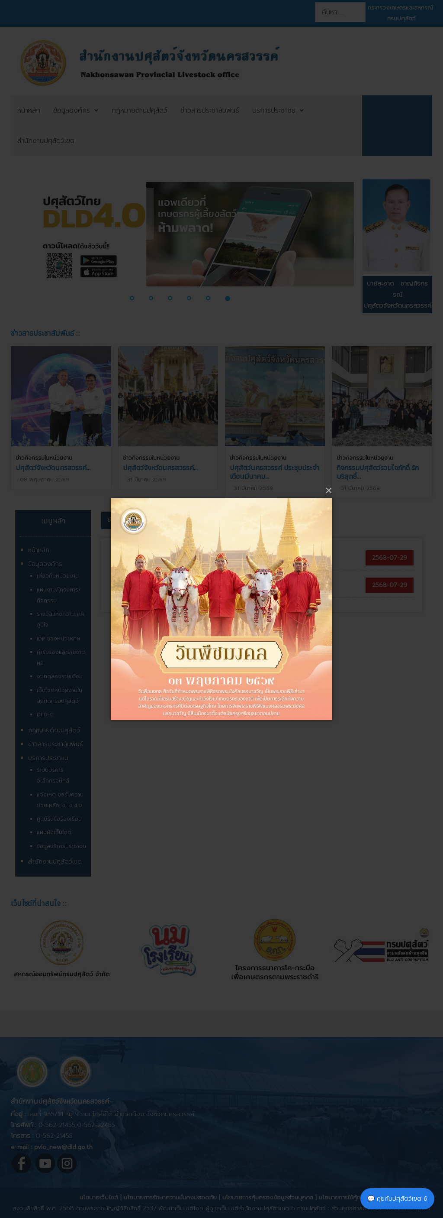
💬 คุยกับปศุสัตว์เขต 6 (397, 1198)
